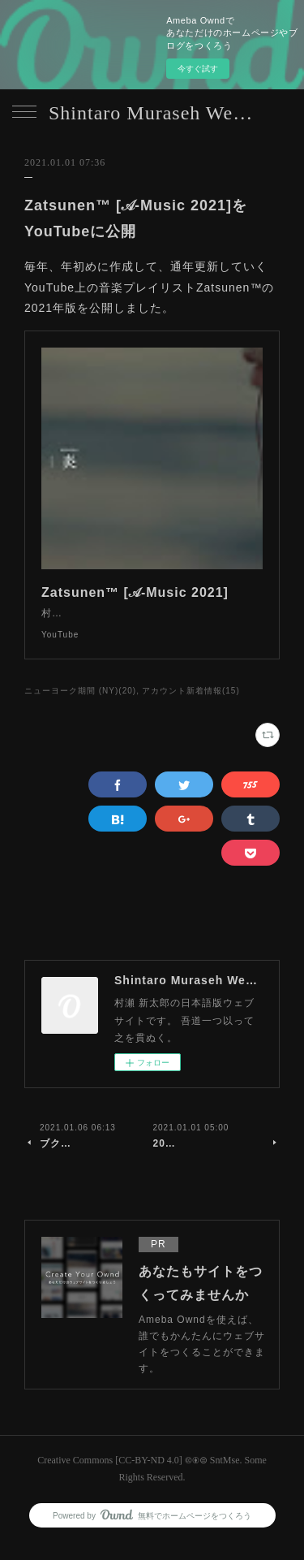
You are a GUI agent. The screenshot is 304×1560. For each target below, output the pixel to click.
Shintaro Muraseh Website (152, 112)
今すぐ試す (198, 68)
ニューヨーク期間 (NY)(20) (80, 706)
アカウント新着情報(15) (191, 706)
